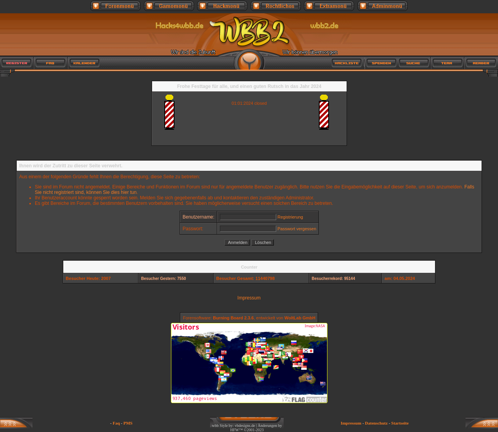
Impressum (249, 298)
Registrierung (290, 217)
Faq (116, 423)
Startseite (400, 423)
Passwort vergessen (296, 228)
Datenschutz (376, 423)
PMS (128, 423)
